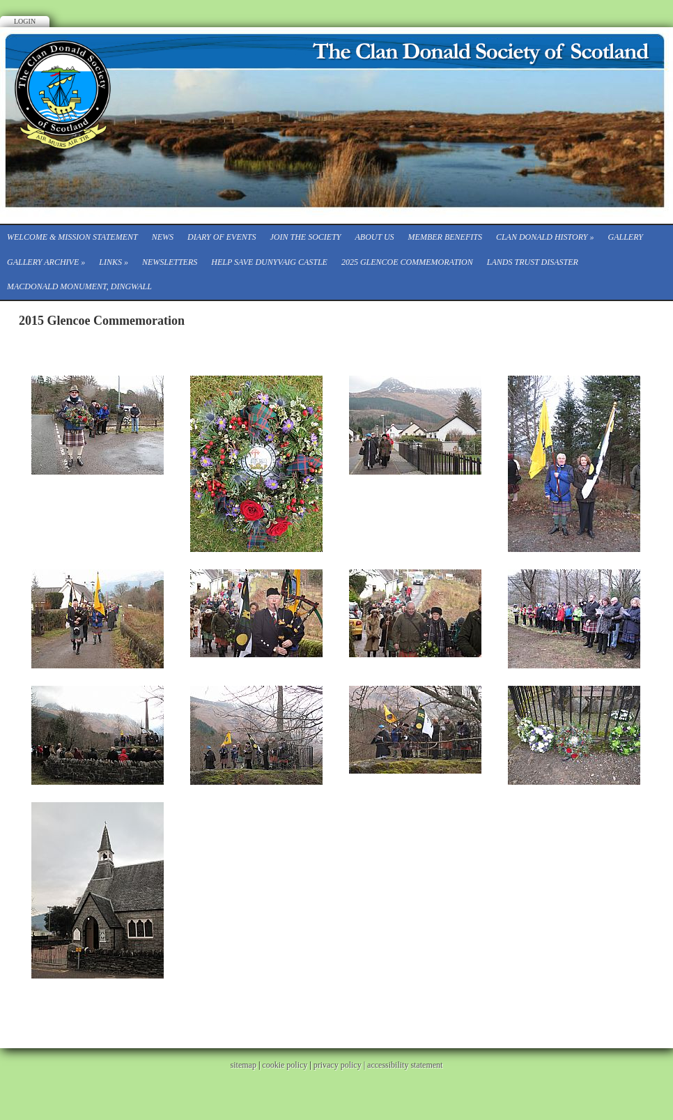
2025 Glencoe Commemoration (407, 262)
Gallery (625, 237)
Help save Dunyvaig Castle (269, 262)
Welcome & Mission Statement (72, 237)
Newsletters (169, 262)
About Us (374, 237)
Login (25, 21)
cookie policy (284, 1065)
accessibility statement (404, 1065)
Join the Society (305, 237)
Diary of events (221, 237)
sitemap (243, 1065)
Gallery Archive (46, 262)
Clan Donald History (545, 237)
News (162, 237)
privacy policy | (340, 1065)
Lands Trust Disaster (532, 262)
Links (113, 262)
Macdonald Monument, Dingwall (79, 286)
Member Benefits (445, 237)
